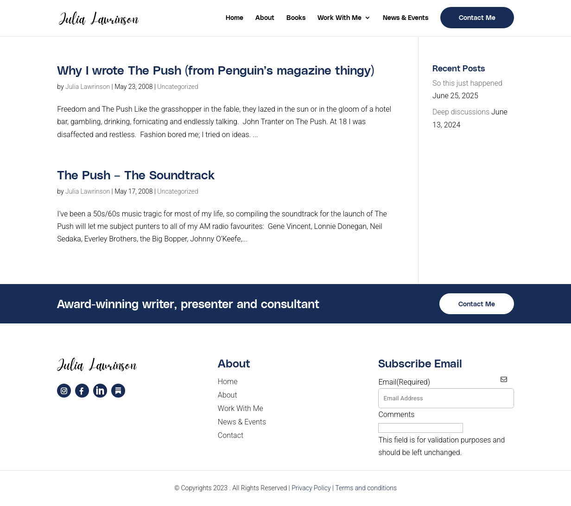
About (264, 17)
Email (404, 382)
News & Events (405, 17)
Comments (396, 414)
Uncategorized (177, 86)
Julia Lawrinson (87, 86)
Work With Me (339, 17)
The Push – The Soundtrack (136, 174)
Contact (230, 435)
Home (234, 17)
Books (295, 17)
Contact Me (477, 17)
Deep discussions (460, 112)
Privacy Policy (311, 488)
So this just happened (467, 83)
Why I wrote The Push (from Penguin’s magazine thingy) (215, 70)
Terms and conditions (366, 488)
